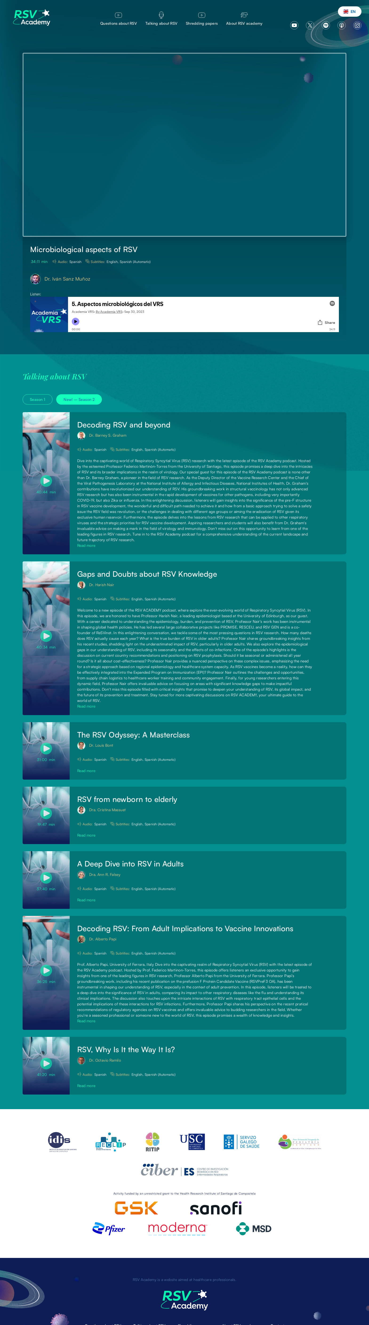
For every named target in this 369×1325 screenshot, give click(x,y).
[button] (349, 11)
